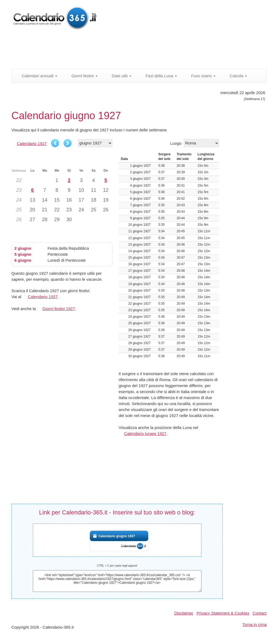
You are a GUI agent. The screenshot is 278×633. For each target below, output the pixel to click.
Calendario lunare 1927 (145, 433)
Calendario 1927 (32, 143)
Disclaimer (183, 613)
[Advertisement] (143, 50)
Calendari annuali (36, 75)
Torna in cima (254, 624)
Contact (259, 613)
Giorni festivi (81, 75)
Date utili (119, 75)
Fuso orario (200, 75)
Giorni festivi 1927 (58, 308)
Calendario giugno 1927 (116, 536)
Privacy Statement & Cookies (223, 613)
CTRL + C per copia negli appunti (117, 565)
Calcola (235, 75)
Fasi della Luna (158, 75)
